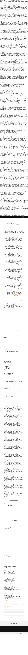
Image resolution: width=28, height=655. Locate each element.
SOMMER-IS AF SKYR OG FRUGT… (10, 505)
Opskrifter (16, 295)
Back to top (22, 633)
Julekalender (20, 294)
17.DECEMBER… (6, 502)
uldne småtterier (6, 600)
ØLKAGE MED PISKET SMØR (8, 606)
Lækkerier (12, 295)
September (5, 605)
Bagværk (16, 294)
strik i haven (5, 602)
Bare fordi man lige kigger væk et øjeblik (9, 603)
